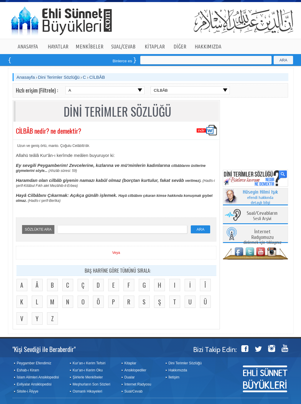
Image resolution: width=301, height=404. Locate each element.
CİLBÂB (97, 77)
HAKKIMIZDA (208, 46)
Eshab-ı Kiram (28, 370)
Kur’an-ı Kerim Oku (88, 370)
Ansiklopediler (135, 370)
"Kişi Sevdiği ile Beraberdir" (44, 349)
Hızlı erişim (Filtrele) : (37, 90)
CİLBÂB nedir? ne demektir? (48, 130)
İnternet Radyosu (137, 384)
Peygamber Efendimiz (34, 363)
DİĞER (180, 46)
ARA (283, 60)
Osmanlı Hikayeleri (87, 391)
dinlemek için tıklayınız (262, 237)
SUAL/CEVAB (123, 46)
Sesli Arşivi (262, 216)
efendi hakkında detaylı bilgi (260, 197)
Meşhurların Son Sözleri (91, 384)
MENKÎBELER (89, 46)
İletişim (173, 377)
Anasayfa (25, 77)
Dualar (129, 377)
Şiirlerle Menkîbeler (88, 377)
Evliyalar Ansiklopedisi (34, 384)
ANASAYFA (28, 46)
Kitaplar (130, 363)
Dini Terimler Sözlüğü (58, 77)
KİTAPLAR (155, 46)
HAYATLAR (58, 46)
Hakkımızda (177, 370)
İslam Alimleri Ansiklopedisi (38, 377)
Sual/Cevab (133, 391)
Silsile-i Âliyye (27, 391)
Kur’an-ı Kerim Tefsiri (89, 363)
